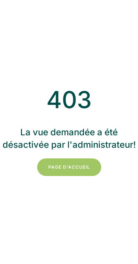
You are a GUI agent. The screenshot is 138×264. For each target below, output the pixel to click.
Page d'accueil (69, 167)
